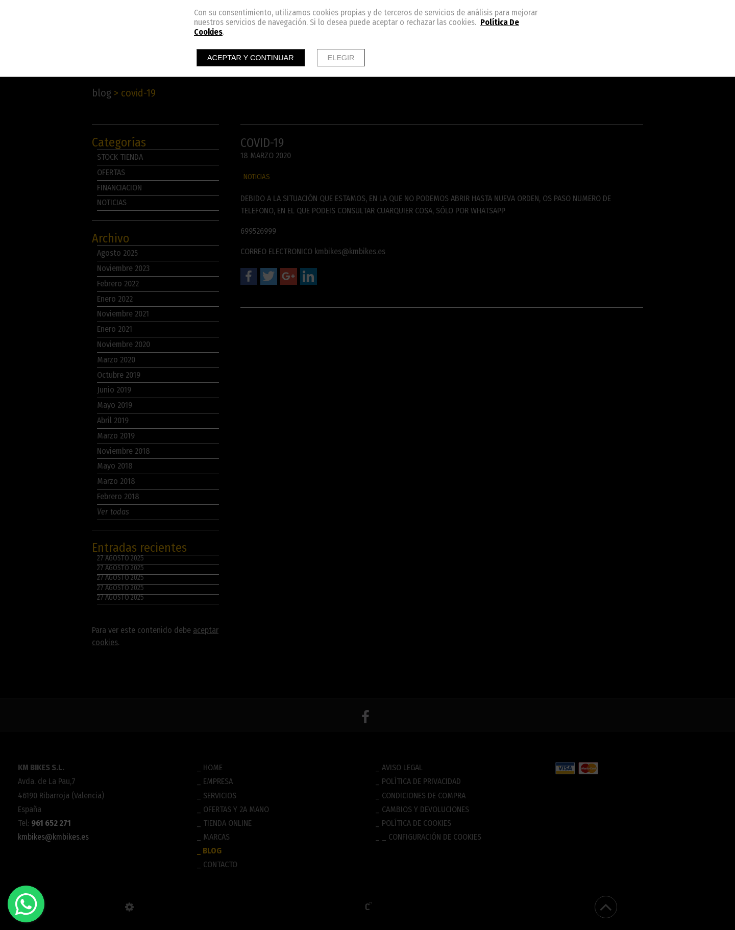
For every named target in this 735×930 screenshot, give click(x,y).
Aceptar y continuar (250, 58)
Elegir (341, 58)
